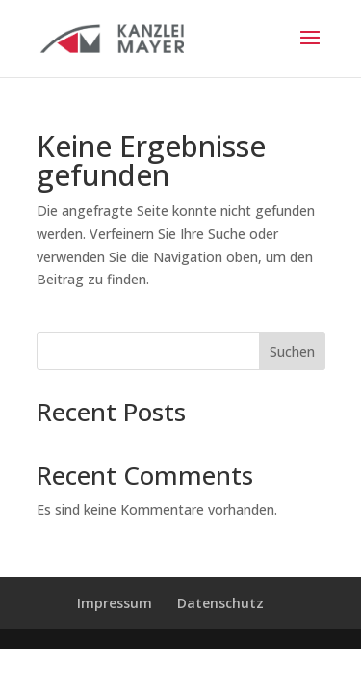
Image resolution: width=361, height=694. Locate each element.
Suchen (292, 351)
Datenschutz (220, 603)
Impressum (114, 603)
